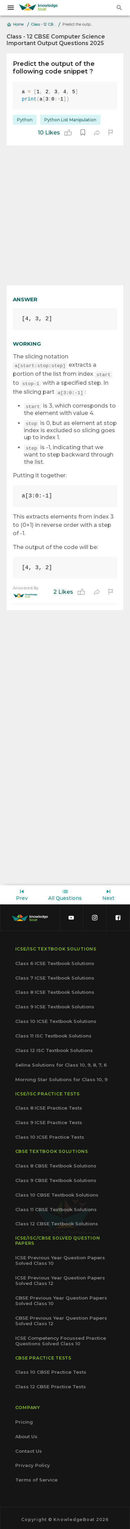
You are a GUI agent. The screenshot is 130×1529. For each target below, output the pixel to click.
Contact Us (28, 1448)
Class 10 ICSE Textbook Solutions (55, 1018)
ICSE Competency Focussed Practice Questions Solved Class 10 (60, 1338)
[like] (68, 132)
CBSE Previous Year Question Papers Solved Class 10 (61, 1297)
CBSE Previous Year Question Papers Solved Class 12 (61, 1317)
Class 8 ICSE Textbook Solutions (54, 989)
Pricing (24, 1419)
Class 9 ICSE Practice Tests (48, 1119)
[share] (96, 132)
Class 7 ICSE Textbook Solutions (54, 975)
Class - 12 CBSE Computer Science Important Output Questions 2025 (44, 24)
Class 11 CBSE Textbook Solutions (56, 1206)
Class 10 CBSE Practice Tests (50, 1369)
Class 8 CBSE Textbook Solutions (55, 1163)
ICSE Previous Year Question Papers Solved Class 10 (60, 1257)
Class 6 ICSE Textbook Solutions (54, 960)
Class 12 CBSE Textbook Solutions (56, 1221)
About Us (26, 1433)
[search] (119, 8)
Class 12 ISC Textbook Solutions (54, 1047)
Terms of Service (36, 1477)
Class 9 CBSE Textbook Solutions (55, 1177)
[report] (110, 132)
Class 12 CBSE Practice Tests (50, 1384)
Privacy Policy (32, 1462)
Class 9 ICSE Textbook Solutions (54, 1004)
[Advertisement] (65, 215)
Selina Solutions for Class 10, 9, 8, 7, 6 (61, 1062)
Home (15, 25)
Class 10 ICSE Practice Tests (49, 1134)
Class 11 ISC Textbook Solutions (53, 1033)
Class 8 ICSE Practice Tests (48, 1105)
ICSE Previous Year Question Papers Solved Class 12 (60, 1277)
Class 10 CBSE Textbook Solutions (56, 1192)
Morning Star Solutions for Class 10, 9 (61, 1076)
